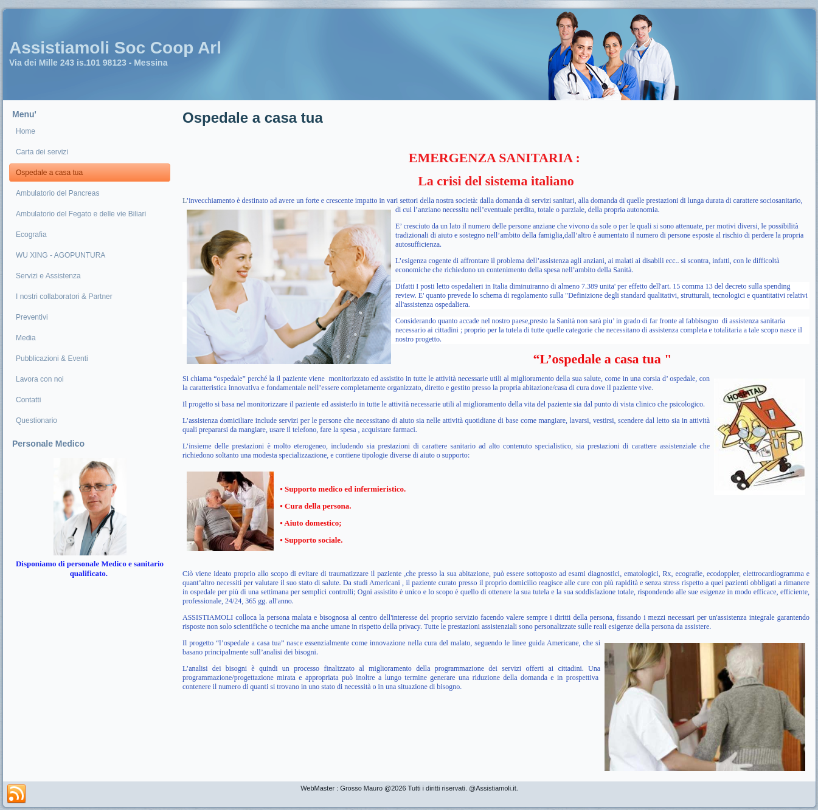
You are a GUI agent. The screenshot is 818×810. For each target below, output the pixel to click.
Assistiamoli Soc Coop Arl (115, 47)
